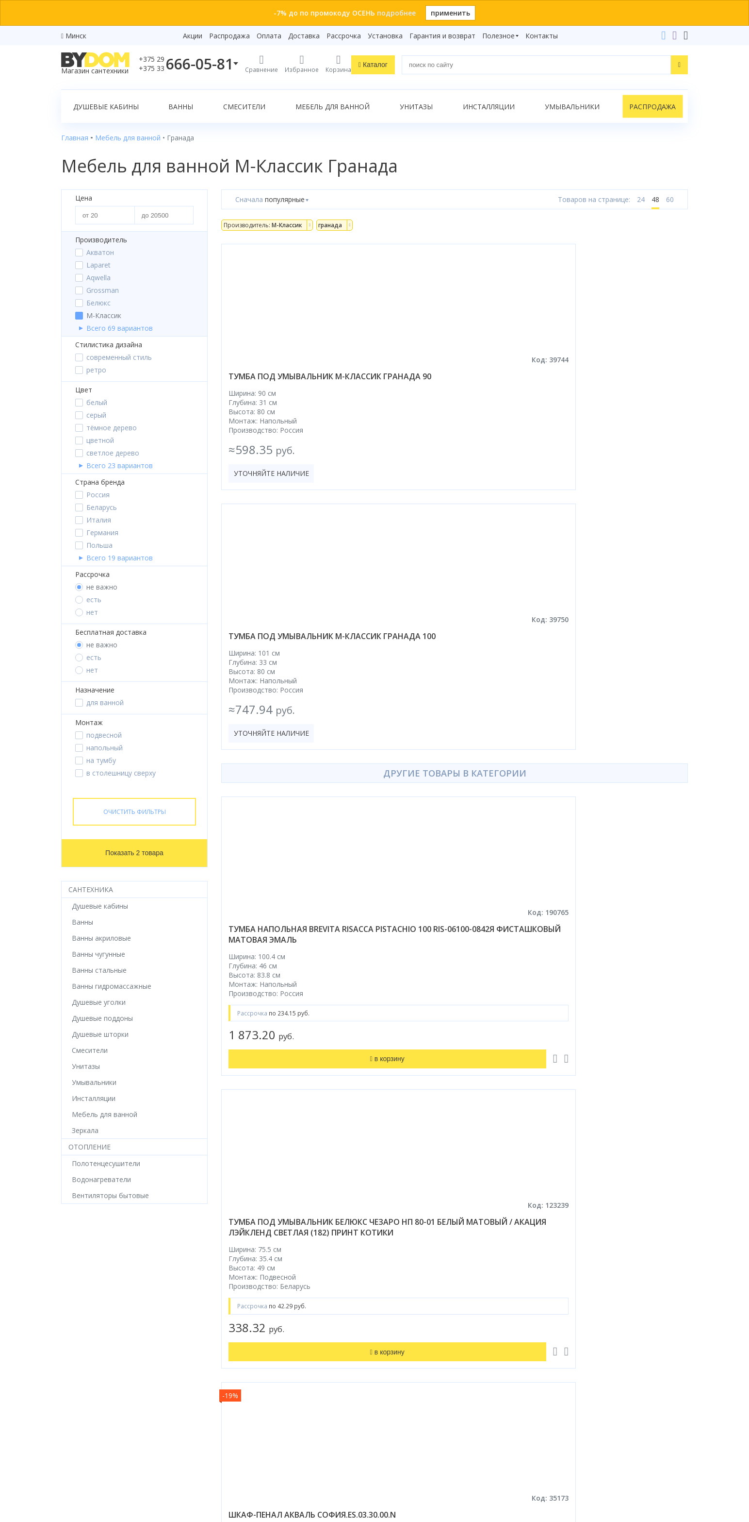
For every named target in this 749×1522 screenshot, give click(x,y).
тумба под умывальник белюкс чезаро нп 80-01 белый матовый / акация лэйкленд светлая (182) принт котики (453, 696)
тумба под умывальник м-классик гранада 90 (286, 381)
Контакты (541, 35)
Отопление (89, 1146)
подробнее (396, 12)
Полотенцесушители (95, 1376)
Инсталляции (489, 106)
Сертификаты (243, 1389)
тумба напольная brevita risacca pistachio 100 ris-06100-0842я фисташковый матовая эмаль (293, 696)
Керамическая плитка (97, 1362)
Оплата (269, 35)
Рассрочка (343, 35)
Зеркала (74, 1403)
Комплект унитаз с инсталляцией (116, 1416)
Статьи (233, 1403)
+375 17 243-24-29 (575, 1308)
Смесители (244, 106)
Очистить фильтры (134, 812)
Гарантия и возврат (442, 35)
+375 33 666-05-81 (575, 1294)
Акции (192, 35)
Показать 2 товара (134, 853)
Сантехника (90, 889)
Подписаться (454, 1444)
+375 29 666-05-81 (551, 1280)
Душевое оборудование (101, 1280)
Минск (75, 35)
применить (450, 12)
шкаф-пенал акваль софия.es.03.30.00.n (592, 685)
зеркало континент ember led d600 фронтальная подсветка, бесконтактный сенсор (453, 1010)
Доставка (304, 35)
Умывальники (572, 106)
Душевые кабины (106, 106)
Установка (385, 35)
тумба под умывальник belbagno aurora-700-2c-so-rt (613, 999)
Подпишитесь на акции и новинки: (443, 1394)
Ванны (180, 106)
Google (81, 1449)
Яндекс (112, 1449)
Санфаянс (77, 1348)
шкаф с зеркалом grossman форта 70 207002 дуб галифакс (293, 999)
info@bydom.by (570, 1335)
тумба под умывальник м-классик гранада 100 (447, 381)
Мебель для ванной (332, 106)
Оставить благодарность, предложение (607, 1435)
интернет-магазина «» (141, 1430)
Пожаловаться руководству (588, 1447)
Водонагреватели (90, 1389)
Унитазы (416, 106)
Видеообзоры (244, 1416)
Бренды (233, 1280)
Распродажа (229, 35)
